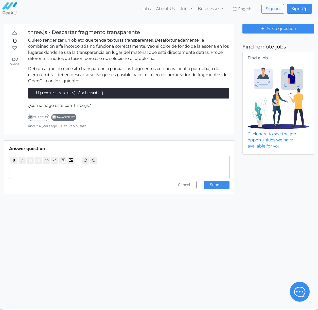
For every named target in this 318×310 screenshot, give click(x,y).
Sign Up (299, 8)
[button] (186, 9)
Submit (216, 185)
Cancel (184, 185)
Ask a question (278, 28)
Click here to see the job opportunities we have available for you (272, 140)
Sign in (273, 8)
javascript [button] (63, 117)
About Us (165, 8)
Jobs (146, 8)
